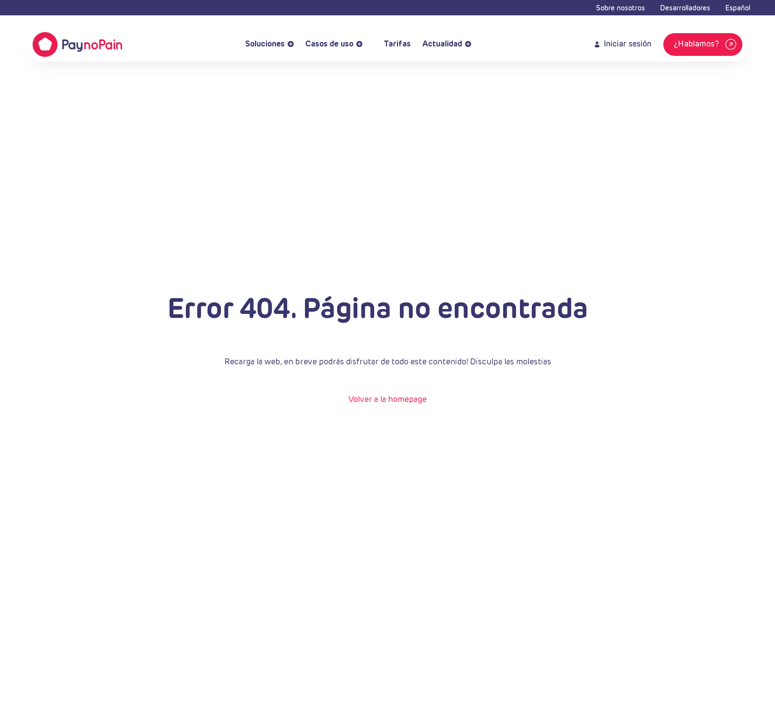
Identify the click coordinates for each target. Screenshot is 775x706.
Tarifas (393, 44)
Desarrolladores (685, 8)
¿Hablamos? (706, 44)
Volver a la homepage (387, 400)
